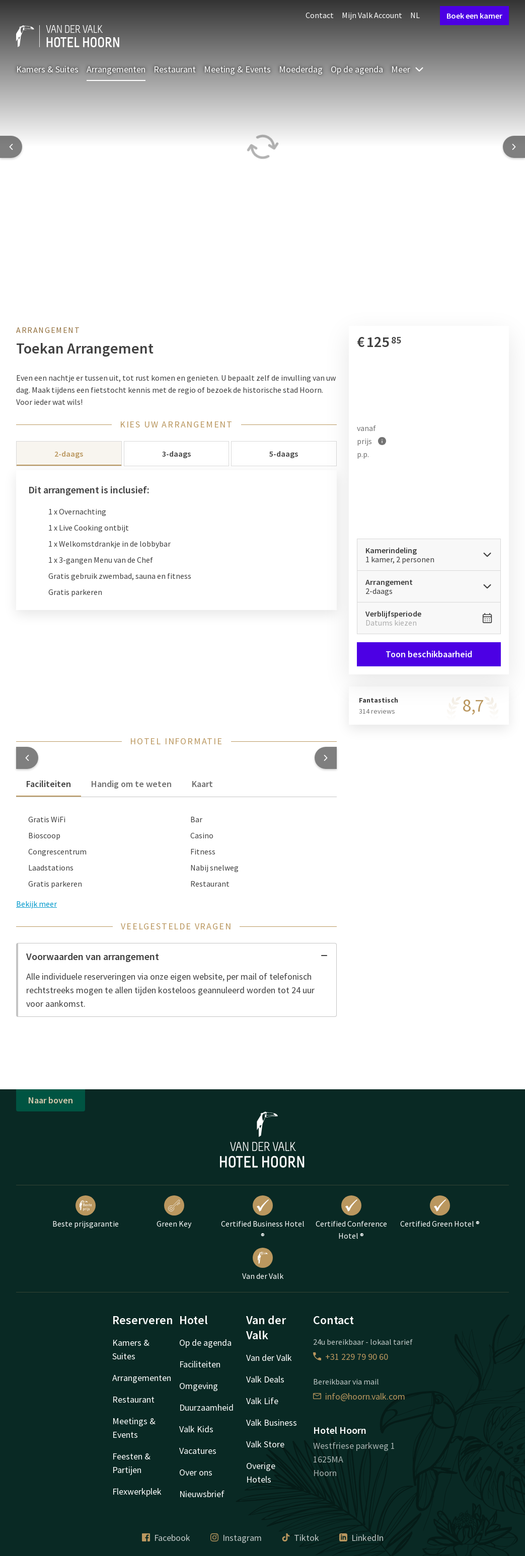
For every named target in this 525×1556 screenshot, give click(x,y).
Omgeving (198, 1386)
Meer (407, 69)
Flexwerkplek (137, 1491)
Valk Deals (265, 1379)
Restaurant (175, 69)
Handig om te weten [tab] (131, 784)
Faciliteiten (199, 1364)
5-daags (283, 454)
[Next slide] (514, 147)
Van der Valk (262, 1264)
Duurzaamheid (206, 1407)
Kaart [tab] (202, 784)
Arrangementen (116, 69)
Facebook (166, 1537)
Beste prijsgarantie (85, 1212)
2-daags (68, 454)
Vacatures (197, 1450)
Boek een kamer (474, 16)
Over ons (195, 1472)
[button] (27, 758)
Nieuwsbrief (201, 1494)
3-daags (176, 454)
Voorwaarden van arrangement (177, 956)
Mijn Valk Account (372, 15)
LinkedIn (361, 1537)
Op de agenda (357, 69)
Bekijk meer (36, 904)
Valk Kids (196, 1429)
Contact (320, 15)
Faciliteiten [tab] (48, 784)
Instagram (236, 1537)
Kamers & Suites (47, 69)
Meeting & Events (237, 69)
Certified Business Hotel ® (263, 1218)
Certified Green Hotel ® (440, 1212)
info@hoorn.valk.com (359, 1396)
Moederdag (301, 69)
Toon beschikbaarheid (429, 654)
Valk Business (271, 1422)
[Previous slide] (11, 147)
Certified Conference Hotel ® (351, 1218)
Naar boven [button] (50, 1100)
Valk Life (262, 1401)
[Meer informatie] (382, 441)
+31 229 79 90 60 (350, 1356)
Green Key (174, 1212)
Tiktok (300, 1537)
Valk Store (265, 1444)
